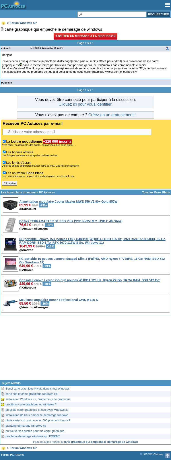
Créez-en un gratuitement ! (112, 115)
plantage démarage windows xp (26, 425)
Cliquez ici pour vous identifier (84, 104)
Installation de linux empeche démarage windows (37, 415)
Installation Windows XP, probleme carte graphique (38, 399)
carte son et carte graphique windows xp (31, 393)
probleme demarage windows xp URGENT (33, 436)
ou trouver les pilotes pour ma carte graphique (35, 431)
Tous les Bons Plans (156, 192)
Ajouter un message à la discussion (85, 36)
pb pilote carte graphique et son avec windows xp (37, 409)
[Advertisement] (85, 349)
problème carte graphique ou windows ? (31, 404)
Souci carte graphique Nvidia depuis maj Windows (38, 388)
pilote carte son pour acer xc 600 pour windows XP (38, 420)
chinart (5, 48)
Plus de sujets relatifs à (85, 441)
